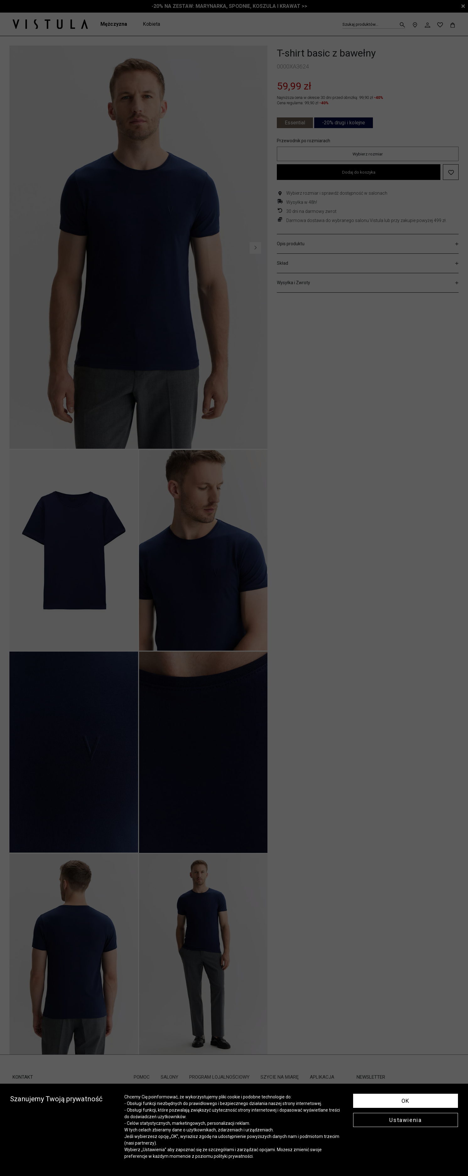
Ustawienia (405, 1120)
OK (405, 1100)
